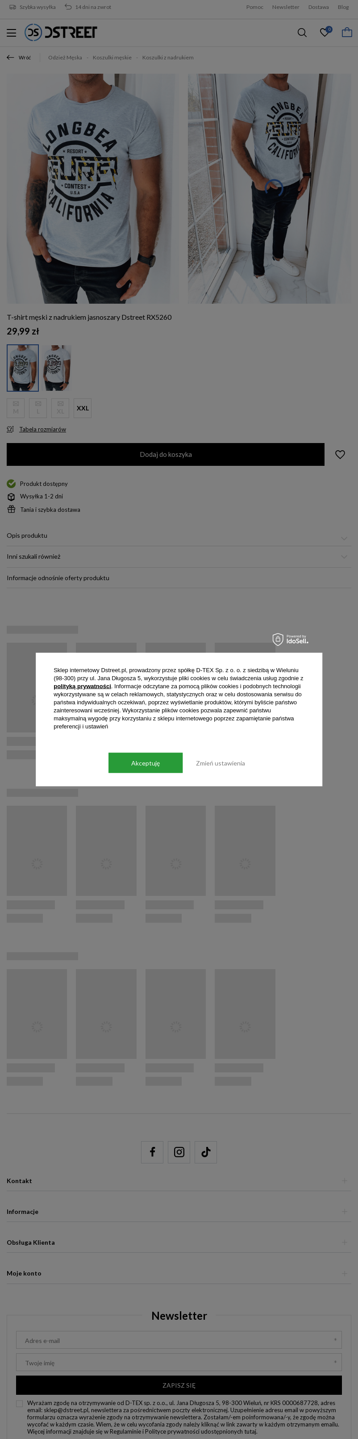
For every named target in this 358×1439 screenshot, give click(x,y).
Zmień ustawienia (220, 762)
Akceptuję (145, 762)
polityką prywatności (82, 686)
